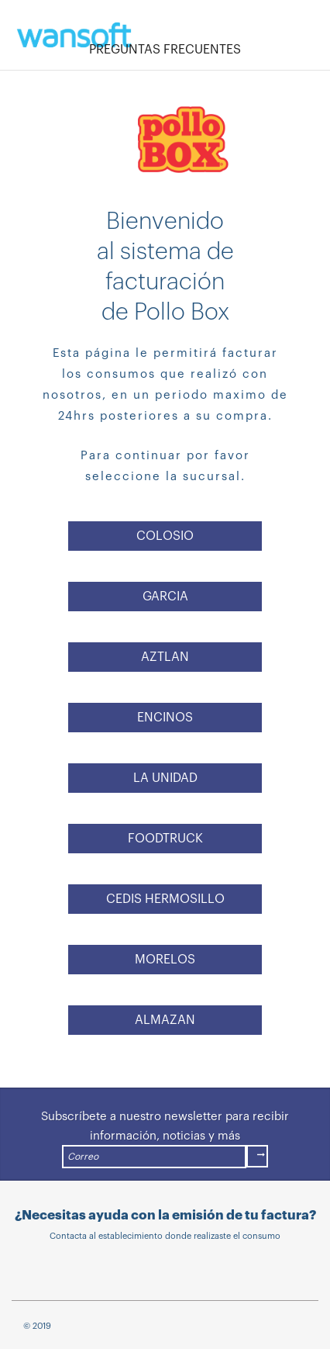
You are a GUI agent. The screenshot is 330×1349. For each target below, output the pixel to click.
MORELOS (165, 959)
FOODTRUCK (165, 838)
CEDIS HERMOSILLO (165, 899)
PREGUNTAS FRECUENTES (165, 49)
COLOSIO (165, 536)
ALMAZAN (165, 1020)
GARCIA (165, 596)
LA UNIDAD (165, 778)
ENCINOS (165, 717)
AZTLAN (165, 657)
